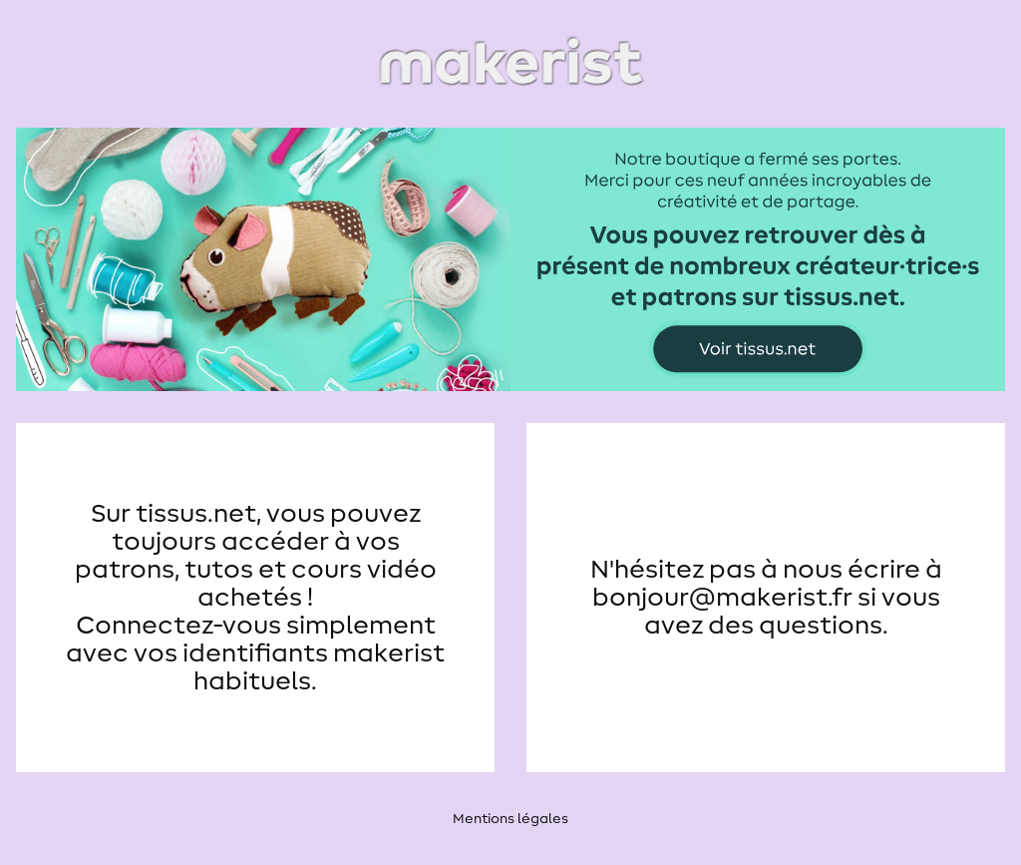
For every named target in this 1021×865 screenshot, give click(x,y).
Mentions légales (510, 819)
